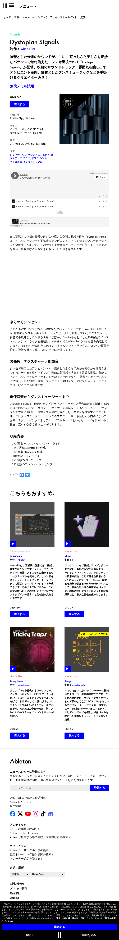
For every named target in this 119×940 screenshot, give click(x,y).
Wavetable (16, 556)
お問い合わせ (17, 883)
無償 (82, 17)
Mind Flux (28, 49)
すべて (7, 17)
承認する (59, 927)
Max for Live (28, 17)
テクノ (26, 158)
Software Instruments (20, 551)
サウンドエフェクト (39, 154)
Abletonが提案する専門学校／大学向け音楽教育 (39, 837)
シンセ (43, 158)
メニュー (26, 6)
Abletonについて (19, 802)
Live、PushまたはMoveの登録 (27, 798)
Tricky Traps (16, 681)
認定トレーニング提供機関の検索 (30, 854)
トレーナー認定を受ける (25, 858)
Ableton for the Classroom (24, 833)
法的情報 (15, 893)
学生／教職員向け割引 (24, 829)
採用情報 (15, 806)
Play (13, 544)
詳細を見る (89, 935)
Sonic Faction (24, 684)
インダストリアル (32, 162)
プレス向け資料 (18, 888)
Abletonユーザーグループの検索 (29, 850)
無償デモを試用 (22, 86)
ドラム (35, 158)
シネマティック (18, 154)
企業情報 (15, 898)
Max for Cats (78, 684)
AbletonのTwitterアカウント (27, 475)
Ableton (21, 559)
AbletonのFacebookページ (22, 475)
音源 (16, 17)
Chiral (68, 556)
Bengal (68, 681)
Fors (74, 559)
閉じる (30, 935)
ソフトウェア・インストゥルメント (57, 17)
